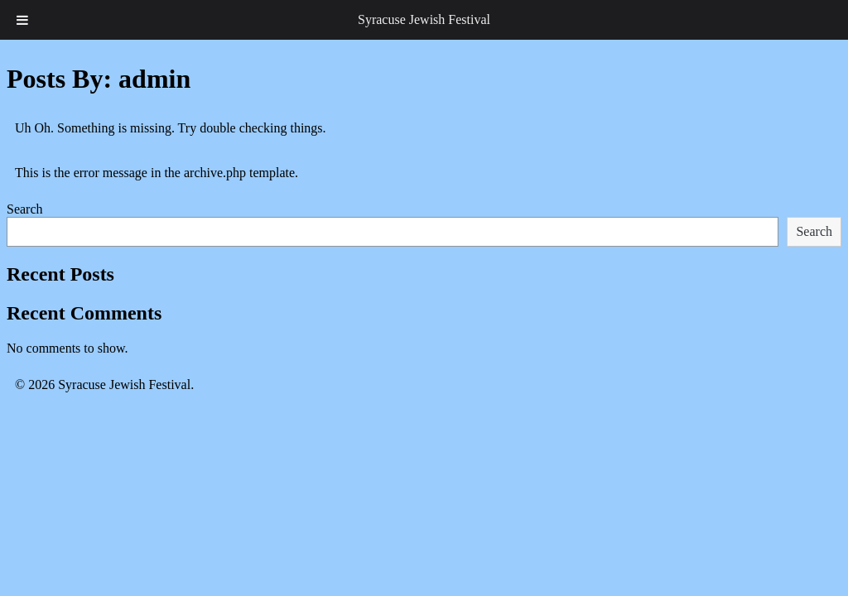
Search (25, 209)
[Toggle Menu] (22, 20)
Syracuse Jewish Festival (424, 19)
